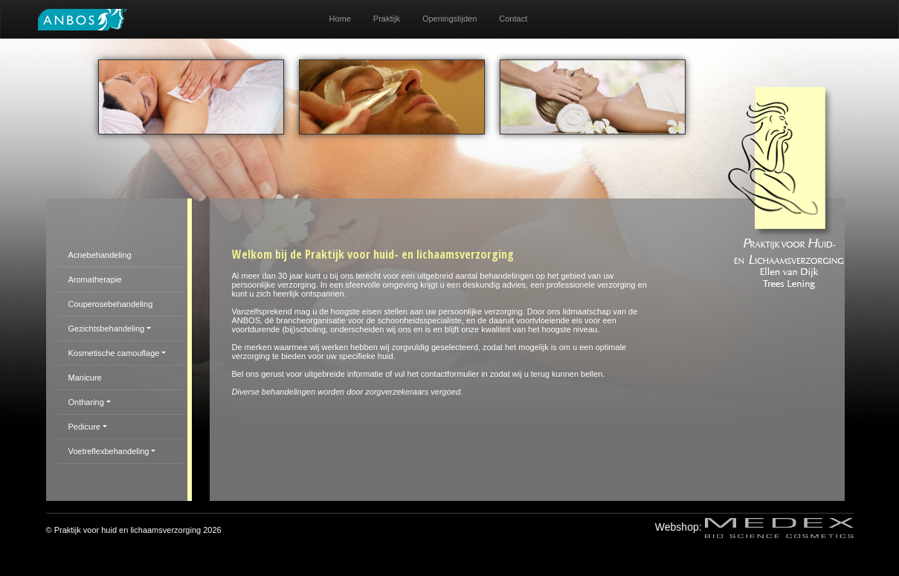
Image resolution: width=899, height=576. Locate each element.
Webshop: (754, 527)
